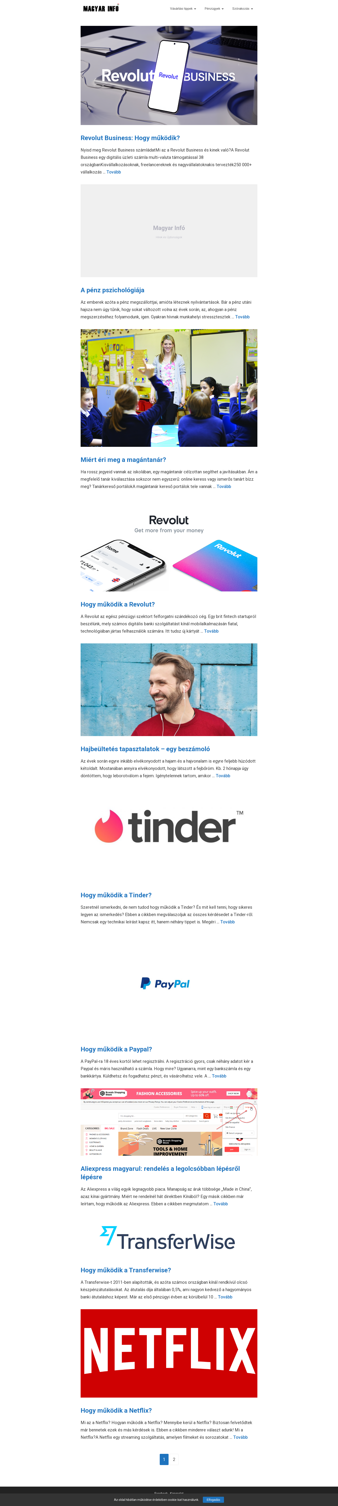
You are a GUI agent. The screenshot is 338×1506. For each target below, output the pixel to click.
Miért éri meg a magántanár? (123, 459)
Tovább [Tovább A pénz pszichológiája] (242, 316)
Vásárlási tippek (183, 9)
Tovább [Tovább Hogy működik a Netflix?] (240, 1437)
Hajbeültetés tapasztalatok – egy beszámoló (145, 749)
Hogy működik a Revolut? (118, 604)
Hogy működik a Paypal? (116, 1049)
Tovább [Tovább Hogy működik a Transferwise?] (225, 1297)
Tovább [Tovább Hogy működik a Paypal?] (219, 1076)
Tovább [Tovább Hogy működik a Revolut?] (211, 631)
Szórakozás (242, 9)
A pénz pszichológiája (112, 290)
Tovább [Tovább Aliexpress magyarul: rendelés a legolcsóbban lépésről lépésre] (220, 1203)
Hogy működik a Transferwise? (126, 1270)
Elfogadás (213, 1499)
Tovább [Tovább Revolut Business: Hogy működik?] (113, 172)
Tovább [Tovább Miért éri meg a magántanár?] (224, 486)
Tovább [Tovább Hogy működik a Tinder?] (227, 921)
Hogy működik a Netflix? (116, 1410)
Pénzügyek (214, 9)
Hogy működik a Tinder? (116, 895)
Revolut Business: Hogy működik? (130, 138)
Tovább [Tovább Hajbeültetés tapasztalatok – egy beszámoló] (223, 775)
